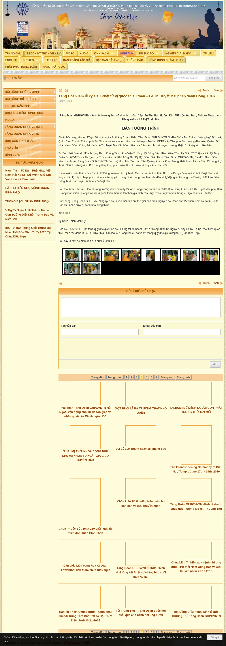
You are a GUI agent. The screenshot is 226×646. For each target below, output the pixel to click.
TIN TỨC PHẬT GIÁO (29, 162)
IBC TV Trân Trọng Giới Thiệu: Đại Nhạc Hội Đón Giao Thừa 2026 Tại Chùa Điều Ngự (28, 232)
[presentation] (94, 348)
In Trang (60, 283)
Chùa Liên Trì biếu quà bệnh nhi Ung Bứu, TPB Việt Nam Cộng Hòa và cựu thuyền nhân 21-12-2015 (196, 567)
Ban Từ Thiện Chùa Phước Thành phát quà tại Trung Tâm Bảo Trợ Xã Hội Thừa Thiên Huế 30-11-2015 (85, 616)
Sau (216, 90)
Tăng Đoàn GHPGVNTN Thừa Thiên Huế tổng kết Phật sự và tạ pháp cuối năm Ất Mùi (141, 572)
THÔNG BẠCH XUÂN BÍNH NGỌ (27, 201)
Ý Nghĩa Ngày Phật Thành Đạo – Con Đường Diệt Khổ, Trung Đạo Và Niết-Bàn (29, 215)
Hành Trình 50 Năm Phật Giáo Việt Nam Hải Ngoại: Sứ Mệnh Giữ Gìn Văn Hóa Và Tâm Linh (28, 175)
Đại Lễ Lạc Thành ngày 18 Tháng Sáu (140, 448)
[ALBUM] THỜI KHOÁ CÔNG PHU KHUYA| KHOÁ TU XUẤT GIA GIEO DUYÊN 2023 (85, 456)
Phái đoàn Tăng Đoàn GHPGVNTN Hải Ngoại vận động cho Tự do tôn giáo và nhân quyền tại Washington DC (85, 412)
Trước (206, 90)
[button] (104, 53)
